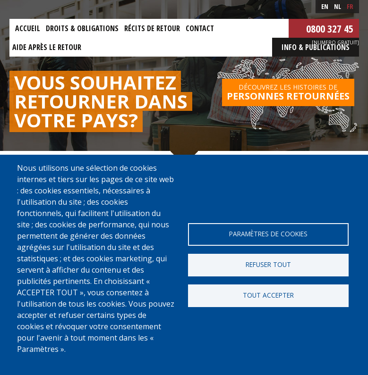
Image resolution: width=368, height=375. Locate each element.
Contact (200, 28)
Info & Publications (316, 47)
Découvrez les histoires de (288, 92)
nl (337, 6)
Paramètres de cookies (268, 233)
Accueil (27, 28)
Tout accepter (268, 295)
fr (350, 6)
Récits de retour (152, 28)
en (324, 6)
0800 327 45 (329, 28)
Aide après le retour (46, 47)
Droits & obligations (82, 28)
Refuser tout (268, 264)
